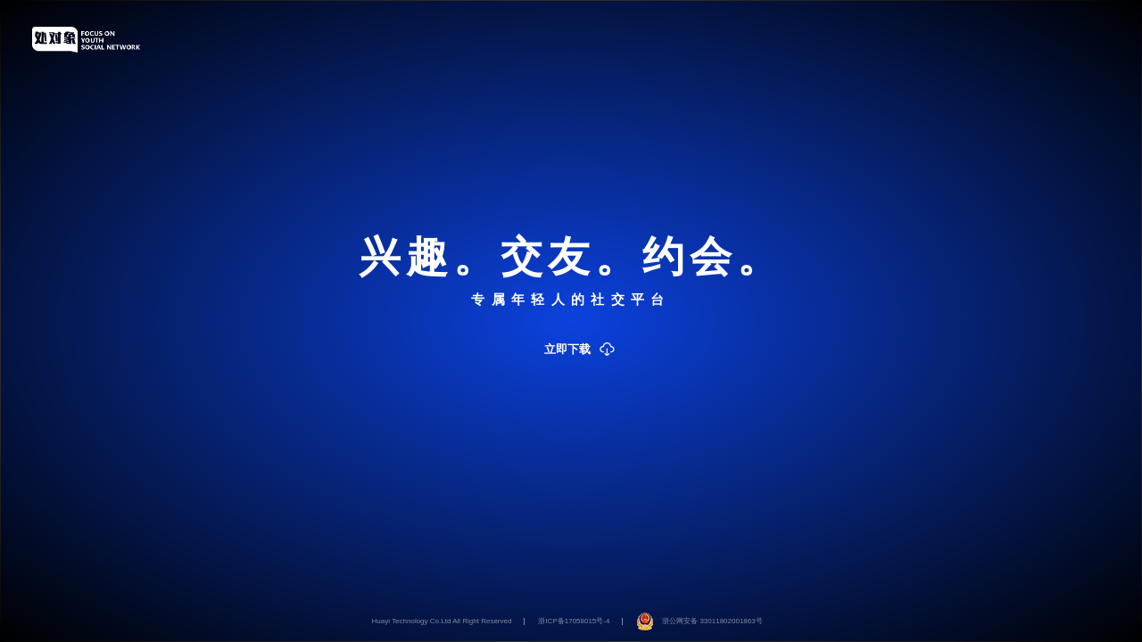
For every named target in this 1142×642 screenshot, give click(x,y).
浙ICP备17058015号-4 (573, 621)
